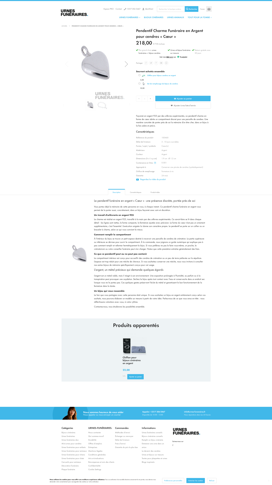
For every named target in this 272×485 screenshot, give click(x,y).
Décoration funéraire (70, 465)
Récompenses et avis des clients (101, 462)
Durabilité (92, 439)
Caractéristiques (135, 192)
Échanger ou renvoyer (124, 436)
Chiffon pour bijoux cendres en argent (161, 75)
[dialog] (136, 480)
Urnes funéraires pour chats (73, 458)
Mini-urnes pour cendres (71, 443)
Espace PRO (109, 8)
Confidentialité (94, 465)
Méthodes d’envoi (122, 432)
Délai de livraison (122, 439)
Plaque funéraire (68, 469)
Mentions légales (95, 450)
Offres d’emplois (95, 443)
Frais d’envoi (120, 443)
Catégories (67, 427)
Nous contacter (94, 432)
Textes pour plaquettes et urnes (154, 458)
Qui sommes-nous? (96, 436)
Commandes (122, 427)
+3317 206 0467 (133, 8)
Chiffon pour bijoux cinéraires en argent (132, 360)
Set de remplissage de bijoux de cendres (162, 83)
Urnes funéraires (68, 436)
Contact (119, 8)
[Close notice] (269, 480)
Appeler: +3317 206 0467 (153, 411)
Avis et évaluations (96, 458)
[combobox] (177, 9)
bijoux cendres (154, 53)
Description (117, 192)
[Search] (191, 9)
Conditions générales (97, 454)
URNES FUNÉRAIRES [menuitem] (128, 17)
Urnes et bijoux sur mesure (153, 454)
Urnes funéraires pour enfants (74, 447)
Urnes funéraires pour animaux (74, 450)
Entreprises (92, 447)
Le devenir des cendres (151, 450)
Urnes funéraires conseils (152, 432)
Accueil (64, 26)
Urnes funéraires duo (70, 439)
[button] (126, 64)
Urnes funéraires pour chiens (73, 454)
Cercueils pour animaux (71, 462)
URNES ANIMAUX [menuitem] (175, 17)
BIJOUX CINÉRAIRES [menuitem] (153, 17)
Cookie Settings (94, 469)
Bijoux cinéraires (68, 432)
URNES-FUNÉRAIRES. (100, 427)
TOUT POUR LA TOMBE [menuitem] (199, 17)
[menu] (165, 17)
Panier (202, 9)
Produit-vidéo (155, 192)
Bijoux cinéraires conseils (152, 436)
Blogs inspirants (148, 462)
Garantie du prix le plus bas (126, 447)
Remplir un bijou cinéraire (152, 439)
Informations (149, 427)
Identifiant (149, 8)
